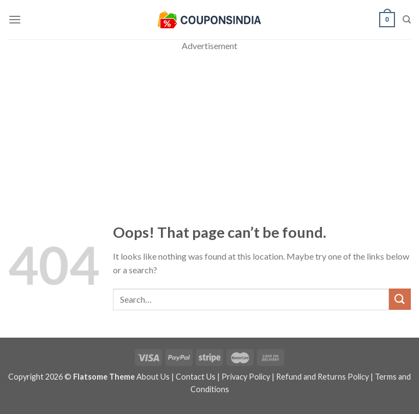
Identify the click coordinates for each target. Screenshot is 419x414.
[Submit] (400, 299)
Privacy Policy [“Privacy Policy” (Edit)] (246, 376)
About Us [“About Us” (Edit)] (153, 376)
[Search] (407, 19)
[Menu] (14, 19)
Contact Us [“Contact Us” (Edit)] (196, 376)
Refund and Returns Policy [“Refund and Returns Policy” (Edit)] (322, 376)
